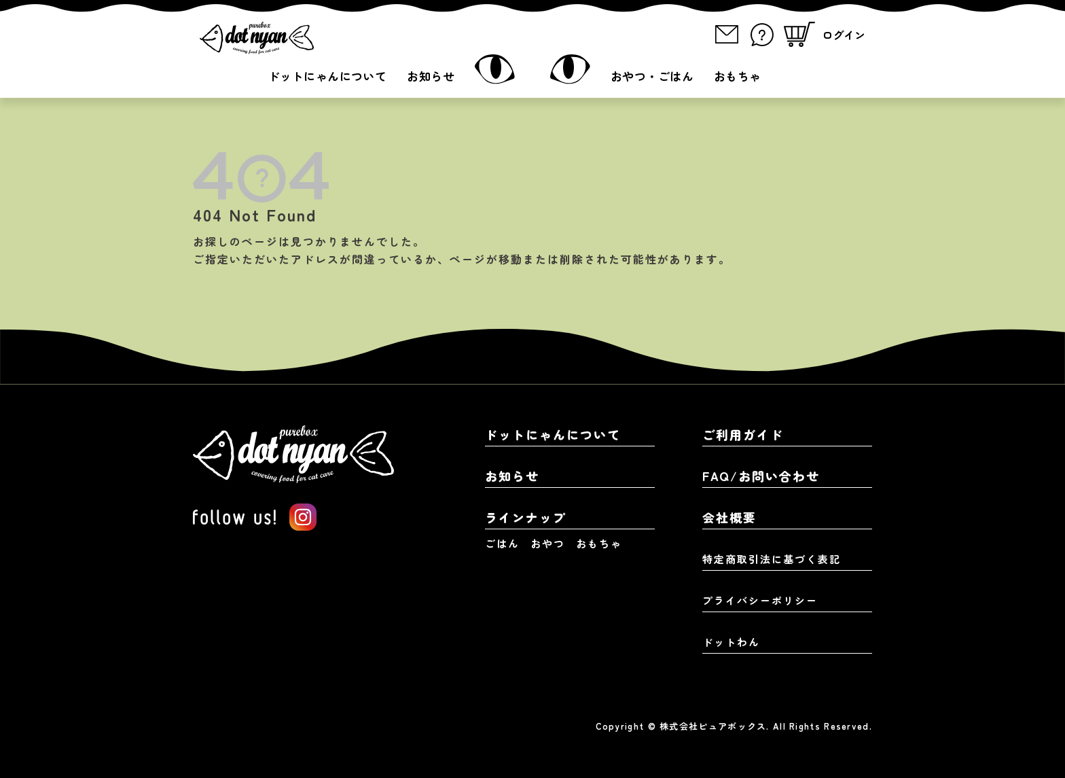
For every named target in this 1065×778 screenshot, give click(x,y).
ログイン (843, 34)
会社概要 (729, 517)
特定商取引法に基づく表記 (771, 559)
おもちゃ (737, 75)
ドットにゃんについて (327, 75)
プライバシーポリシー (760, 600)
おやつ (547, 543)
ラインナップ (525, 517)
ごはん (502, 543)
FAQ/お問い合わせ (761, 475)
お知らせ (430, 75)
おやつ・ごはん (652, 75)
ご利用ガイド (743, 434)
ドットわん (731, 642)
